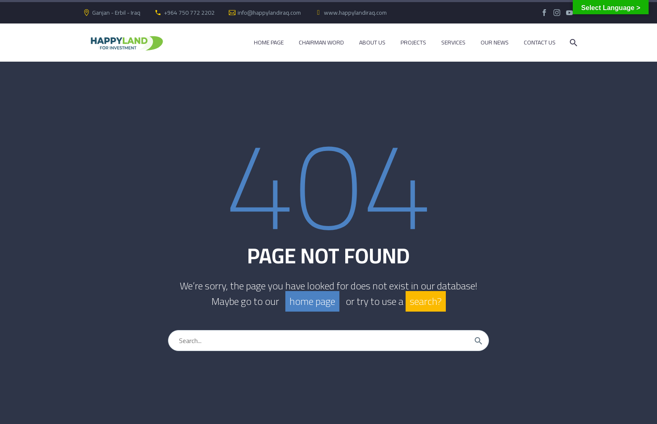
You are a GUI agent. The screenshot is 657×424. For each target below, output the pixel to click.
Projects (413, 42)
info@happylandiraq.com (269, 12)
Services (453, 42)
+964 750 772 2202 (189, 12)
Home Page (269, 42)
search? (426, 301)
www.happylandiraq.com (355, 12)
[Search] (572, 42)
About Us (372, 42)
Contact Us (540, 42)
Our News (495, 42)
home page (312, 301)
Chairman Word (321, 42)
